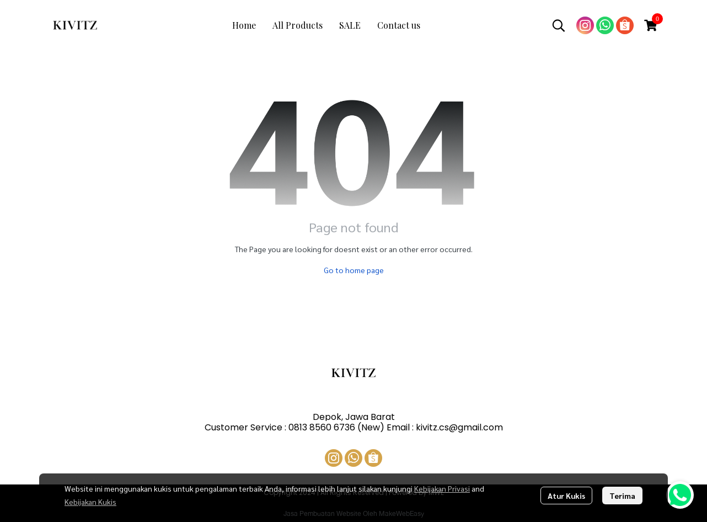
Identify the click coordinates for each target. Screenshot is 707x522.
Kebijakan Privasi (442, 488)
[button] (558, 25)
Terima (622, 495)
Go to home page (354, 270)
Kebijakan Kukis (90, 502)
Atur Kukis (566, 495)
